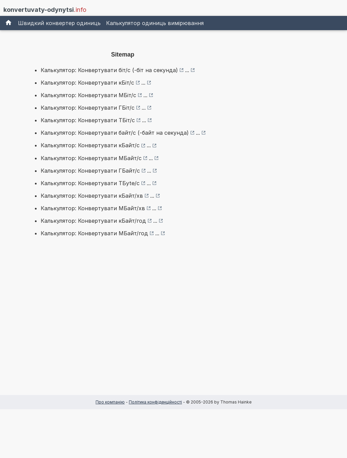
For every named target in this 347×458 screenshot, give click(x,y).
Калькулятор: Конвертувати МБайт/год (94, 233)
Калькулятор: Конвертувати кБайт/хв (92, 195)
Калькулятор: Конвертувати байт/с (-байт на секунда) (115, 132)
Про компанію (110, 402)
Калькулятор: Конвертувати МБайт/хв (93, 208)
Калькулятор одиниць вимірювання (155, 23)
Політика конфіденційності (155, 402)
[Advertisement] (123, 326)
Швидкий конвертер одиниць (59, 23)
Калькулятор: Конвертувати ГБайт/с (90, 170)
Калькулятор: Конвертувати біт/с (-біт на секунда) (109, 70)
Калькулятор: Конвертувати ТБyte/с (90, 183)
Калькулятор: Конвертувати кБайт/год (93, 220)
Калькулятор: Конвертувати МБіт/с (88, 95)
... (187, 70)
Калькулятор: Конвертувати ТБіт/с (88, 120)
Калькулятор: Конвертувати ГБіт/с (88, 107)
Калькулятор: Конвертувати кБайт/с (90, 145)
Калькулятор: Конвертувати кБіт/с (87, 82)
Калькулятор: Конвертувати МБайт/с (91, 158)
